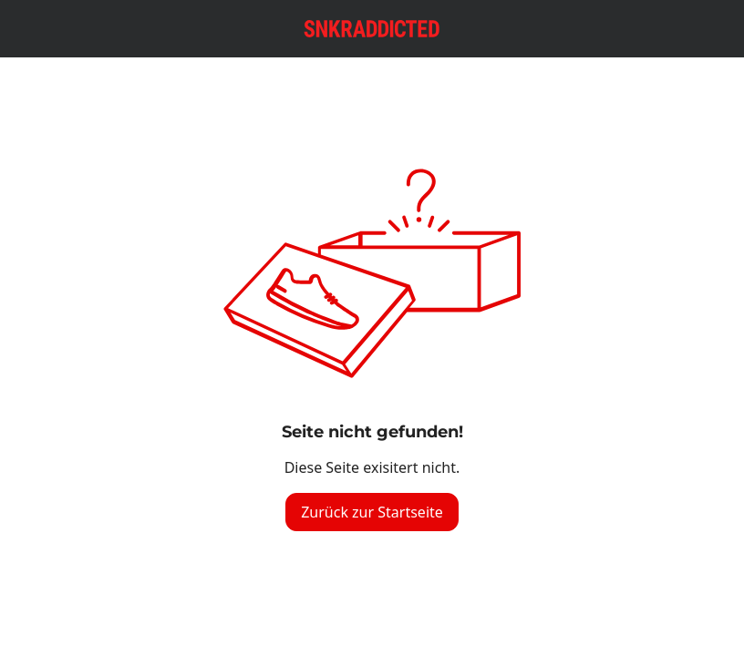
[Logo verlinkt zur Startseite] (372, 28)
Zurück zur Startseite (372, 512)
